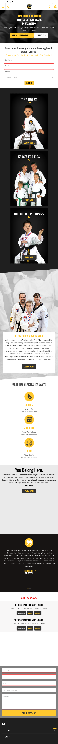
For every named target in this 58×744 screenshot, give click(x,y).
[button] (29, 6)
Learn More (29, 142)
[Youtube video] (29, 512)
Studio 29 (41, 35)
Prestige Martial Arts (13, 2)
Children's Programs (21, 35)
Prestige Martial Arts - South (29, 605)
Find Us (30, 613)
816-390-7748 (21, 613)
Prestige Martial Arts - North (29, 620)
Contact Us (37, 613)
